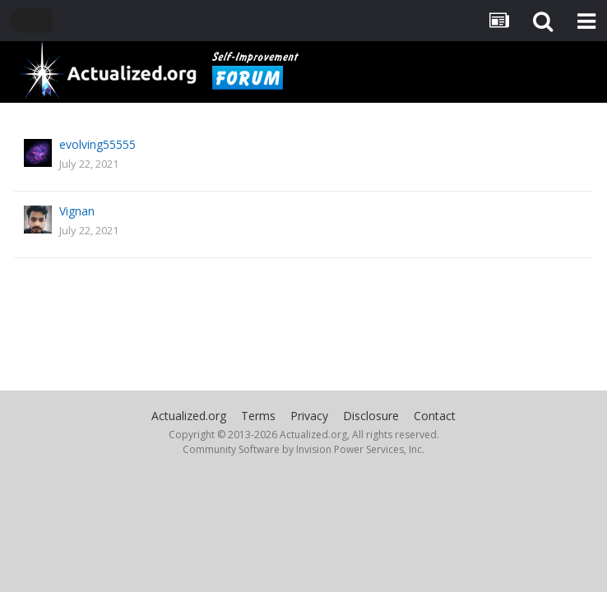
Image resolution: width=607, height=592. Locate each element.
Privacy (309, 415)
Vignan (77, 211)
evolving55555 (97, 144)
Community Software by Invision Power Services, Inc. (303, 449)
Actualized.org (188, 415)
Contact (435, 415)
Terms (258, 415)
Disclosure (371, 415)
